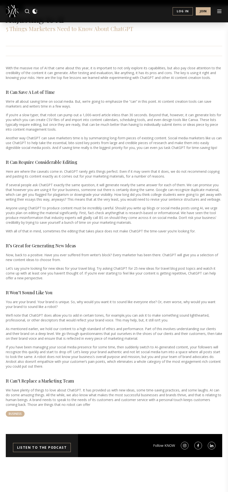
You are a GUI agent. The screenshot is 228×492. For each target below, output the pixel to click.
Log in (183, 14)
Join (203, 14)
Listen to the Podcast (42, 476)
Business (15, 37)
